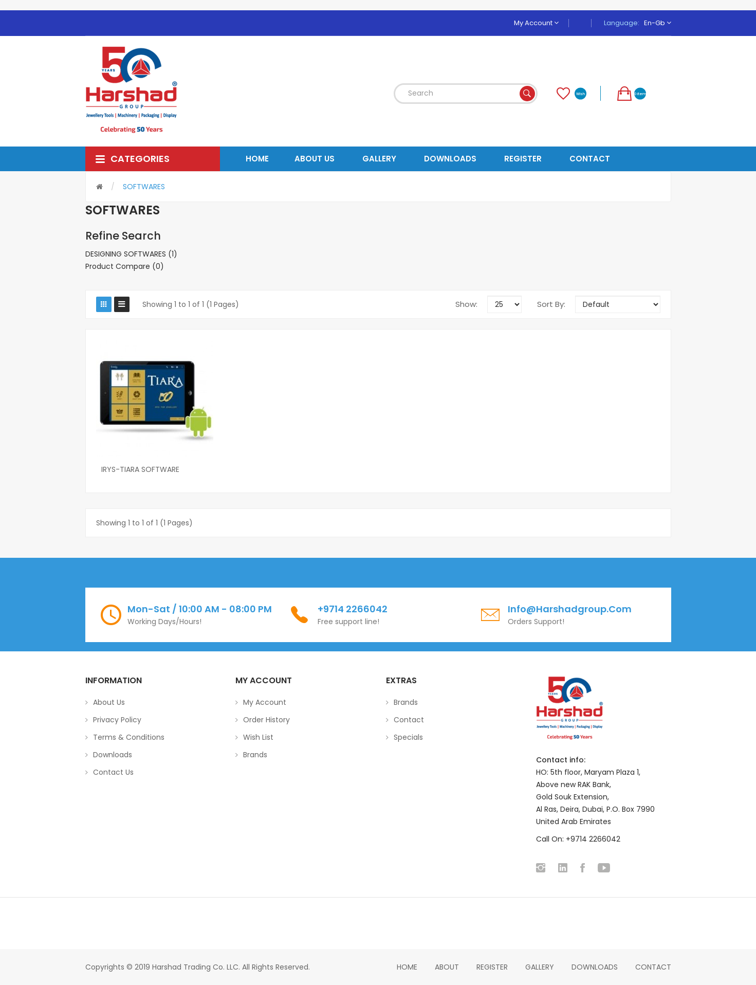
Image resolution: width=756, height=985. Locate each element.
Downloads (112, 755)
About (447, 967)
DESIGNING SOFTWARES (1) (131, 254)
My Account (536, 23)
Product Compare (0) (124, 266)
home (407, 967)
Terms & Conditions (128, 737)
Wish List (258, 737)
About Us (109, 702)
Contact (409, 720)
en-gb (657, 23)
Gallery (539, 967)
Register (492, 967)
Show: (466, 304)
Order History (266, 720)
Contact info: (560, 760)
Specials (408, 737)
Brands (255, 755)
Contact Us (113, 772)
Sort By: (551, 304)
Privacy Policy (117, 720)
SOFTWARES (144, 186)
